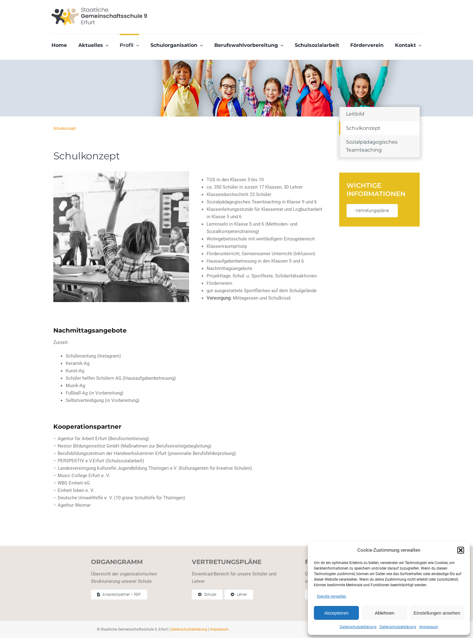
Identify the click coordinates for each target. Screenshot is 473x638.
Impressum (428, 627)
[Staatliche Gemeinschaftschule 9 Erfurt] (99, 9)
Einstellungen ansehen (436, 613)
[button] (461, 550)
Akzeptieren (336, 613)
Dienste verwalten (331, 596)
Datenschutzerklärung (358, 627)
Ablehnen (384, 613)
